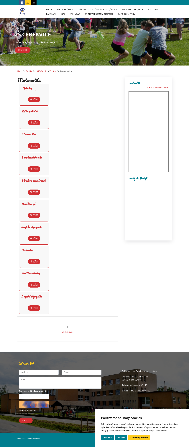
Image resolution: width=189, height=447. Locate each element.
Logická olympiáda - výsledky (33, 229)
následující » (67, 332)
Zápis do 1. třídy (126, 14)
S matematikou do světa (32, 159)
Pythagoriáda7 (30, 111)
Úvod (49, 9)
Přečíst (34, 99)
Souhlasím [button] (107, 437)
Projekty (138, 9)
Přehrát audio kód (27, 410)
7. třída (53, 71)
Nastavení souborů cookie (28, 439)
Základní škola (65, 9)
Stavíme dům (29, 134)
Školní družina (96, 9)
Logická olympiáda (32, 296)
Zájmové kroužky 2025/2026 (99, 14)
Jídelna (113, 9)
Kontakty (153, 9)
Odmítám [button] (121, 437)
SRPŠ (62, 14)
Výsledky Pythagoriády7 (30, 90)
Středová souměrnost (33, 180)
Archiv (125, 9)
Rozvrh (22, 50)
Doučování (27, 250)
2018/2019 (40, 71)
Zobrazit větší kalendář (157, 87)
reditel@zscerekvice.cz (139, 390)
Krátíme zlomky (31, 273)
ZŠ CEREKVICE (33, 34)
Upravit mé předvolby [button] (139, 437)
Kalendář (75, 14)
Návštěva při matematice (29, 206)
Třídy (81, 9)
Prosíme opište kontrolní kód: (33, 391)
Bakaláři (51, 14)
